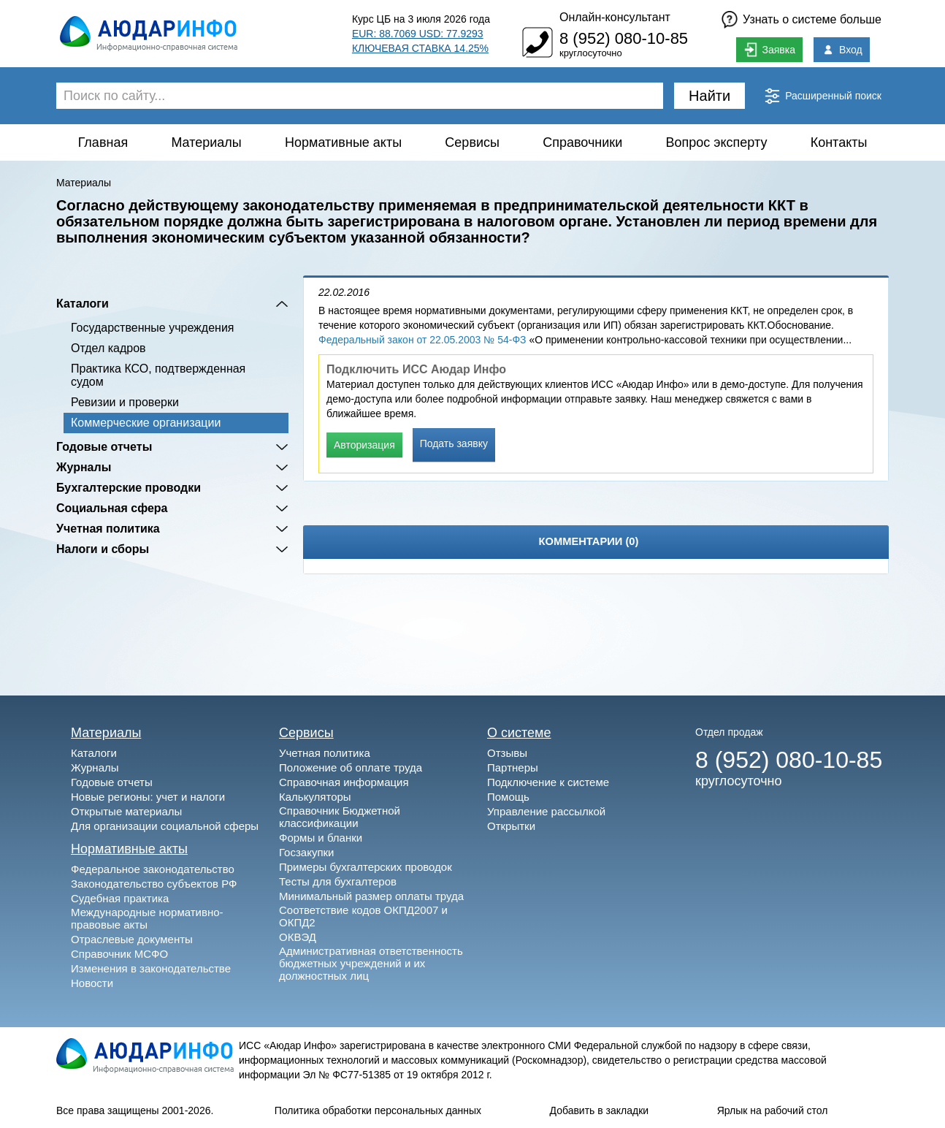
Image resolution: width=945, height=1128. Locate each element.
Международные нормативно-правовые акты (147, 918)
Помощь (508, 796)
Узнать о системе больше (812, 19)
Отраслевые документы (132, 939)
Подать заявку (454, 443)
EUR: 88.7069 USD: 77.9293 (417, 33)
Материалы (206, 142)
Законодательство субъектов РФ (154, 883)
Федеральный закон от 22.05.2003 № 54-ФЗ (422, 340)
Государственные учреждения (152, 327)
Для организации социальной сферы (165, 826)
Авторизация (364, 445)
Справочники (582, 142)
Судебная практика (120, 898)
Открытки (511, 826)
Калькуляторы (315, 796)
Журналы (83, 467)
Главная (103, 142)
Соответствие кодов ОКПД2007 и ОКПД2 (363, 916)
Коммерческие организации (146, 422)
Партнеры (512, 767)
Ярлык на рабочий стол (772, 1110)
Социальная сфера (112, 508)
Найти (709, 96)
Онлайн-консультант (614, 17)
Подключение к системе (548, 782)
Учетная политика (108, 528)
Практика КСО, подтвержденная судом (158, 375)
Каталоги (82, 303)
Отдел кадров (108, 348)
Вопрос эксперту (717, 142)
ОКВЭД (297, 937)
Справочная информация (344, 782)
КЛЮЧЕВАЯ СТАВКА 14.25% (420, 48)
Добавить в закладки (599, 1110)
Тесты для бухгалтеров (338, 881)
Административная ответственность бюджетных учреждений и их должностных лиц (371, 963)
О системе (519, 732)
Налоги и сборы (102, 549)
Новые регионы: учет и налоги (148, 796)
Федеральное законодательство (152, 869)
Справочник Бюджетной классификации (339, 816)
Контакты (839, 142)
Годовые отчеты (104, 447)
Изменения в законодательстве (151, 968)
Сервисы (472, 142)
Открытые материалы (126, 811)
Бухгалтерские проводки (128, 487)
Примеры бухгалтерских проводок (365, 867)
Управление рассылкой (546, 811)
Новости (92, 983)
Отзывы (507, 753)
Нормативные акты (343, 142)
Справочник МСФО (119, 954)
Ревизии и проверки (125, 402)
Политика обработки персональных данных (378, 1110)
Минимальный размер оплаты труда (371, 896)
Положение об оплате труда (350, 767)
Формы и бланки (320, 837)
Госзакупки (306, 852)
